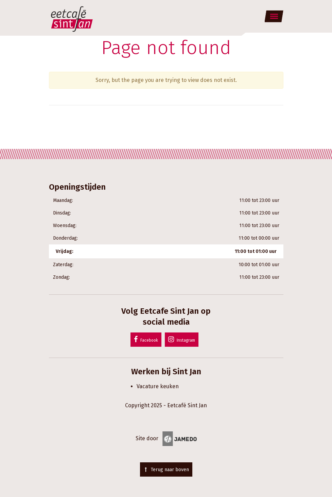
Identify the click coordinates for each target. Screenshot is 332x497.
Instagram (181, 339)
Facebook (146, 339)
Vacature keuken (158, 386)
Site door (166, 438)
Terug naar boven (166, 470)
